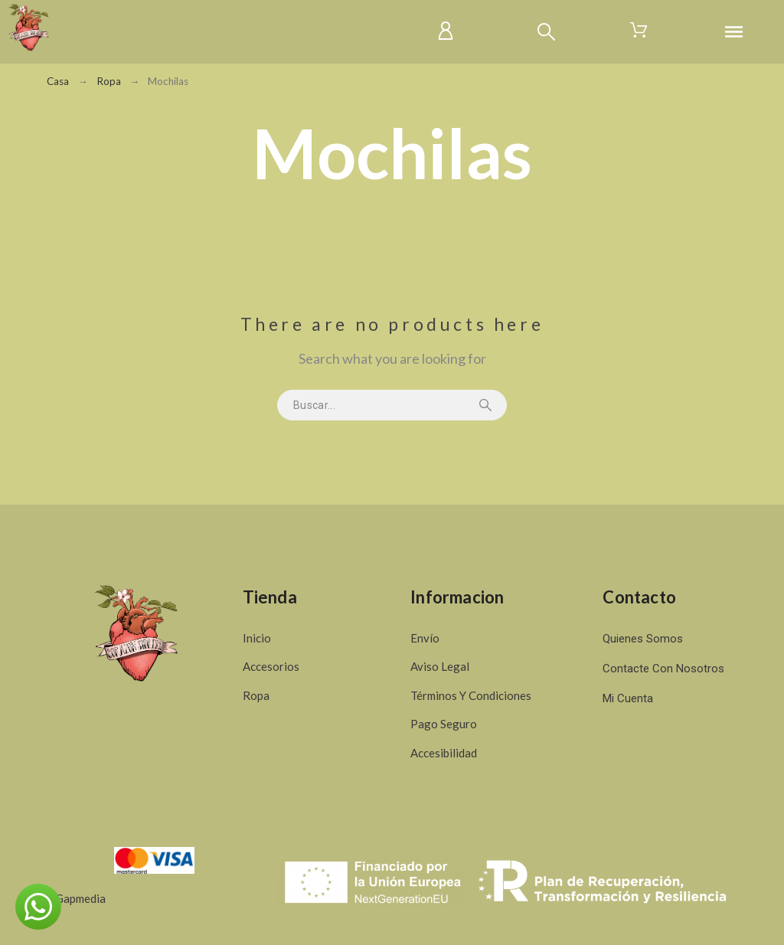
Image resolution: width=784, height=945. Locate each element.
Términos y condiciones (470, 695)
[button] (38, 907)
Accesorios (271, 666)
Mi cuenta (628, 698)
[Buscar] (546, 31)
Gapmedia (80, 898)
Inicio (257, 638)
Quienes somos (643, 639)
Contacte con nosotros (663, 668)
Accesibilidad (443, 753)
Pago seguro (443, 724)
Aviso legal (439, 666)
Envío (424, 638)
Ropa (256, 695)
